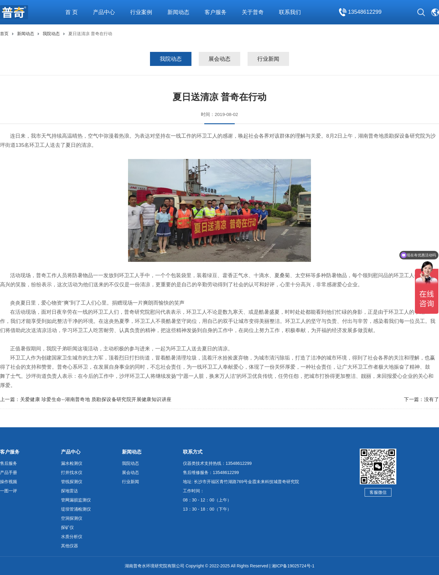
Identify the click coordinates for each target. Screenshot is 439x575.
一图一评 (8, 490)
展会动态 (219, 59)
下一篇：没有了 (421, 399)
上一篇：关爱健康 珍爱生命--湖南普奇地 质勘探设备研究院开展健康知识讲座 (85, 399)
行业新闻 (268, 59)
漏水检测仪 (71, 463)
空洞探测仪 (71, 518)
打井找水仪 (71, 472)
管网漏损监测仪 (76, 499)
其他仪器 (69, 545)
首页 (4, 33)
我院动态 (51, 33)
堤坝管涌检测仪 (76, 509)
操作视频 (8, 481)
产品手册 (8, 472)
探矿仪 (67, 527)
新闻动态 (25, 33)
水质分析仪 (71, 536)
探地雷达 (69, 490)
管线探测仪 (71, 481)
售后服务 (8, 463)
